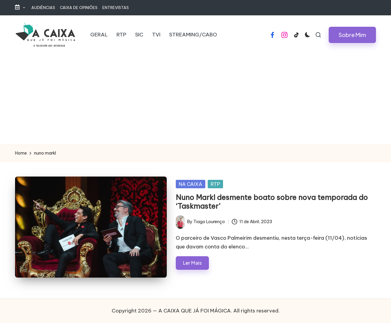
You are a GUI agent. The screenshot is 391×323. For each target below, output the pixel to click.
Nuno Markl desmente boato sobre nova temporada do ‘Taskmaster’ (272, 202)
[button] (352, 35)
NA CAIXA (190, 184)
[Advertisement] (195, 99)
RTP (215, 184)
